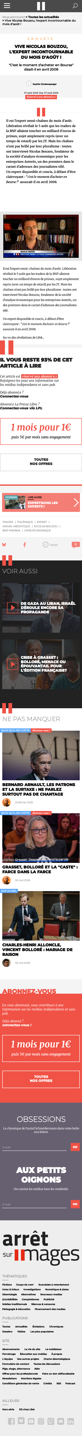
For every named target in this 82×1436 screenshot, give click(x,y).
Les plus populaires (42, 1331)
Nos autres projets (28, 1359)
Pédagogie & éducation (16, 1309)
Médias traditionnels (14, 1304)
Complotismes (30, 1299)
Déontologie (9, 1294)
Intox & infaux (10, 1289)
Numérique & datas (57, 1289)
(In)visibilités (9, 1299)
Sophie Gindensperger (45, 84)
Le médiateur (53, 1349)
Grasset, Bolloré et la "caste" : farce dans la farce (39, 869)
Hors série (8, 1409)
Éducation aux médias (33, 1354)
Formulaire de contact (15, 1364)
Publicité (49, 1299)
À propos (56, 1354)
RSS (59, 1383)
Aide (37, 1369)
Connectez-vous (14, 396)
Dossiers (7, 1331)
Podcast (70, 1383)
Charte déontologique (57, 1359)
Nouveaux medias (51, 1294)
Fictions (7, 1284)
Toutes (6, 1326)
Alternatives (28, 1294)
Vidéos (21, 1331)
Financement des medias (50, 1309)
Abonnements (11, 1349)
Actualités (21, 1326)
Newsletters (9, 1378)
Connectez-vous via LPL (21, 408)
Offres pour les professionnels (20, 1373)
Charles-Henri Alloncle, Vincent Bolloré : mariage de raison (37, 949)
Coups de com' (25, 1284)
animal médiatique (16, 526)
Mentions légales (31, 1378)
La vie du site (32, 1349)
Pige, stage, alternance (16, 1369)
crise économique (37, 530)
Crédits (47, 1383)
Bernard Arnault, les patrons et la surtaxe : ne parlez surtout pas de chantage (38, 789)
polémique (25, 522)
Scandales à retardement (53, 1284)
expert (42, 522)
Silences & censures (43, 1304)
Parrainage (9, 1354)
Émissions (38, 1326)
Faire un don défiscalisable (58, 1373)
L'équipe (7, 1359)
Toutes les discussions (46, 1364)
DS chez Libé (27, 1409)
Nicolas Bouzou (46, 526)
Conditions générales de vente (20, 1383)
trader (7, 522)
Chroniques (56, 1326)
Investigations (32, 1289)
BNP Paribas (11, 530)
